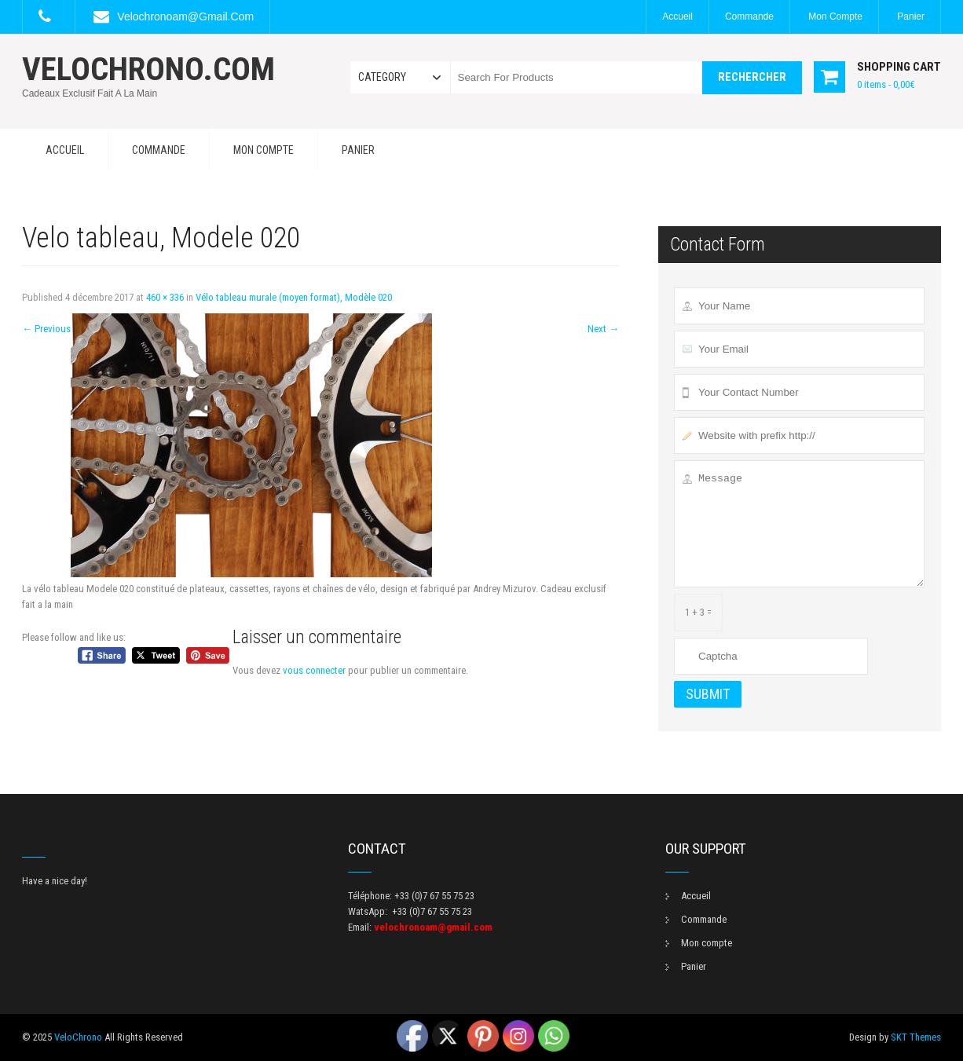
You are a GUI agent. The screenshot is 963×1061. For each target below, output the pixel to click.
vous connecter (314, 670)
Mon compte (835, 16)
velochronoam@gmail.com (185, 16)
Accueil (677, 16)
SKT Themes (916, 1037)
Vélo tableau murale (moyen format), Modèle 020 (294, 297)
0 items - (886, 84)
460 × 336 (165, 297)
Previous (46, 329)
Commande (749, 16)
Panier (911, 16)
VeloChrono (78, 1037)
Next (603, 329)
